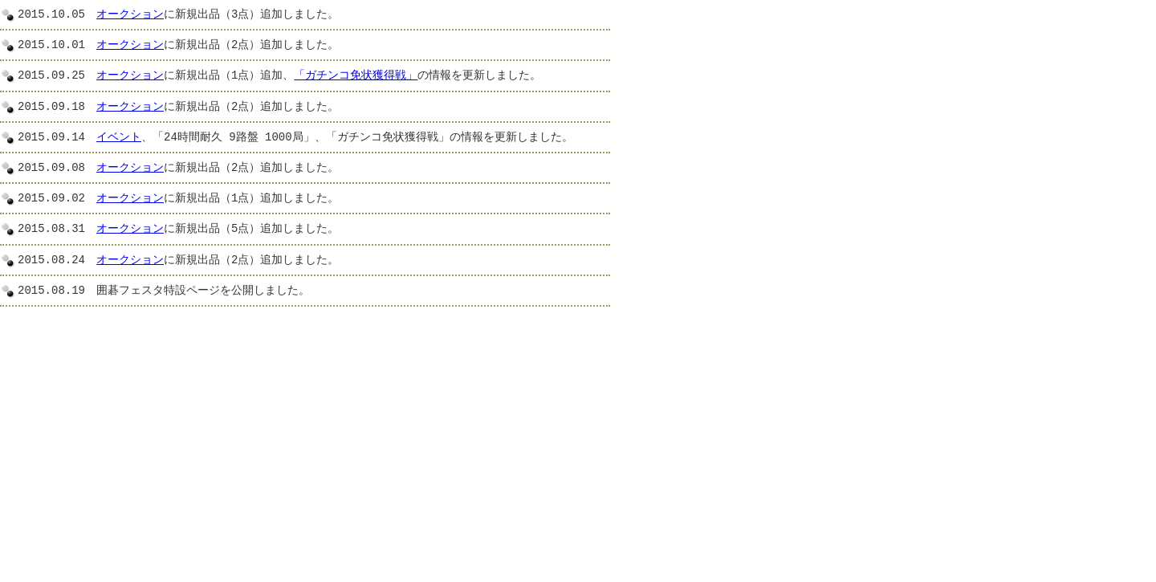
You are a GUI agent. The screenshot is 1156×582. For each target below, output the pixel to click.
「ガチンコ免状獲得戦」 (355, 75)
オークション (130, 14)
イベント (118, 137)
